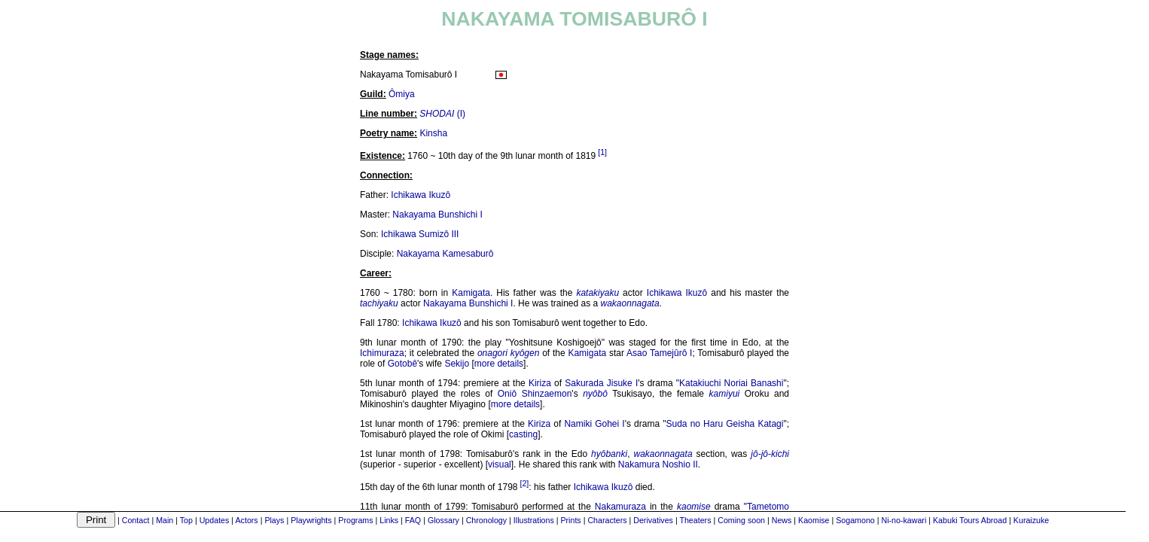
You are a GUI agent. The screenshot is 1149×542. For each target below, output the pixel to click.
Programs (355, 520)
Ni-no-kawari (903, 520)
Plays (274, 520)
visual (499, 464)
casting (523, 434)
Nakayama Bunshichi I (437, 214)
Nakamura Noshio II (658, 464)
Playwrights (311, 520)
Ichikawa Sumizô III (420, 234)
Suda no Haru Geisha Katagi (724, 424)
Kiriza (540, 383)
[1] (602, 152)
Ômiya (402, 94)
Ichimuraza (382, 353)
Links (388, 520)
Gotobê (402, 363)
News (782, 520)
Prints (570, 520)
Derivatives (653, 520)
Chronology (486, 520)
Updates (215, 520)
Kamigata (471, 293)
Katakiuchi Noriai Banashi (731, 383)
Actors (246, 520)
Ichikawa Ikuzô (420, 195)
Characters (606, 520)
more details (498, 363)
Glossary (443, 520)
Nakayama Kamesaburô (445, 253)
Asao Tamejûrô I (659, 353)
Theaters (695, 520)
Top (186, 520)
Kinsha (433, 133)
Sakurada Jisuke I (601, 383)
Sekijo (456, 363)
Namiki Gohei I (594, 424)
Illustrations (534, 520)
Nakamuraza (620, 506)
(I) (442, 113)
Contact (136, 520)
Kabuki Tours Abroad (970, 520)
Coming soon (741, 520)
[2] (524, 483)
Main (164, 520)
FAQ (413, 520)
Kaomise (813, 520)
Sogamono (855, 520)
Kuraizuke (1031, 520)
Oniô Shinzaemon (535, 393)
